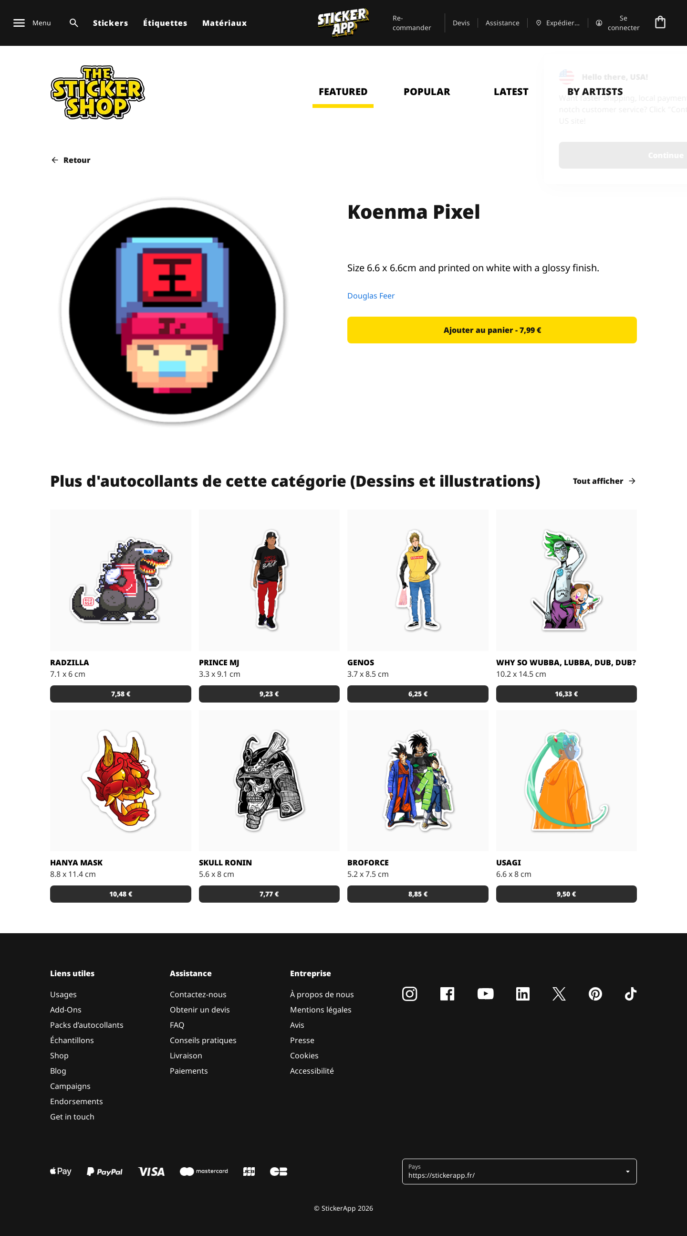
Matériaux (224, 23)
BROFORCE (368, 862)
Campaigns (70, 1086)
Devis (461, 22)
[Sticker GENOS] (418, 580)
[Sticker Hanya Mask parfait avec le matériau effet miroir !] (120, 781)
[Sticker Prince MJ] (269, 580)
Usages (63, 994)
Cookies (304, 1055)
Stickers (110, 23)
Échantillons (72, 1040)
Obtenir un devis (200, 1009)
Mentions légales (321, 1009)
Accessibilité (312, 1071)
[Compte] (618, 22)
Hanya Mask (76, 862)
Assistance (503, 22)
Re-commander (412, 22)
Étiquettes (165, 23)
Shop (59, 1055)
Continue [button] (555, 155)
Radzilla (69, 662)
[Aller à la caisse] (660, 23)
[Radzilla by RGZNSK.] (120, 580)
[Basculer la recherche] (72, 23)
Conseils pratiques (203, 1040)
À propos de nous (322, 994)
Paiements (189, 1071)
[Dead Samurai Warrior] (269, 781)
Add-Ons (66, 1009)
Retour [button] (70, 160)
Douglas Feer (371, 295)
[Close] (658, 73)
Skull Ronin (225, 862)
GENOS (360, 662)
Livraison (186, 1055)
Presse (302, 1040)
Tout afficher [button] (605, 481)
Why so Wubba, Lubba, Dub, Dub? (566, 662)
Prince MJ (219, 662)
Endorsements (76, 1101)
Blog (58, 1071)
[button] (492, 330)
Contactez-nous (198, 994)
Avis (297, 1025)
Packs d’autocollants (87, 1025)
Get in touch (72, 1116)
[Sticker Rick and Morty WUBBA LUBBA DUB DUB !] (566, 580)
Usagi (508, 862)
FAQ (177, 1025)
